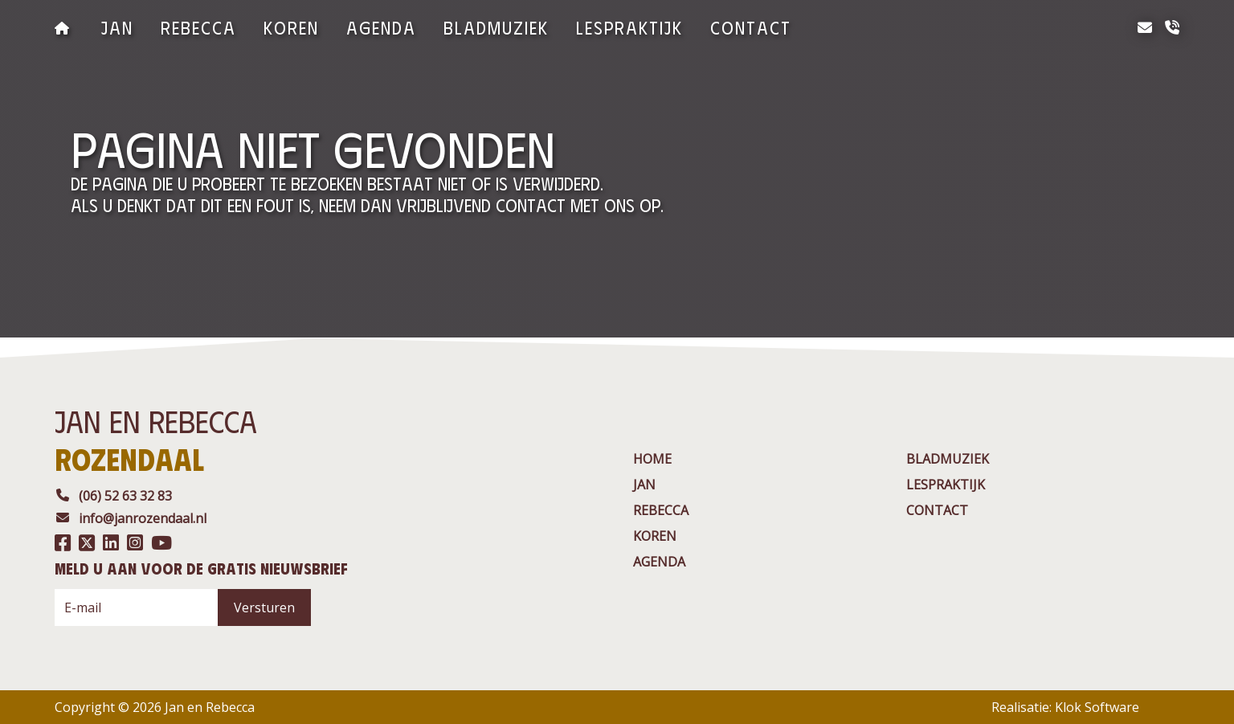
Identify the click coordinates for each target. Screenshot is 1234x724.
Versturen (264, 607)
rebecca (198, 27)
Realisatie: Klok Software (1065, 707)
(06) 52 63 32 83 (113, 496)
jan (117, 27)
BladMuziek (496, 27)
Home (652, 459)
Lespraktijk (629, 27)
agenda (381, 27)
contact (750, 27)
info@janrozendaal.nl (130, 518)
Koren (291, 27)
